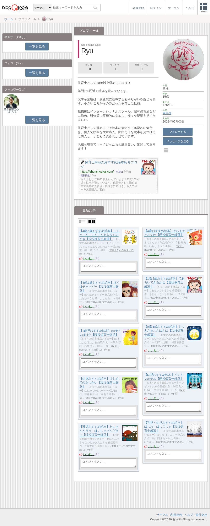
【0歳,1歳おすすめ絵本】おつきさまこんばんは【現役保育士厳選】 (164, 330)
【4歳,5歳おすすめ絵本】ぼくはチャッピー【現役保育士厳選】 (99, 286)
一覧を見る (37, 46)
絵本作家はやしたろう (11, 110)
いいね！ (89, 258)
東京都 (167, 113)
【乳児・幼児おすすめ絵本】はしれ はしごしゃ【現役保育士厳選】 (163, 426)
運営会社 (201, 514)
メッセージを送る (177, 141)
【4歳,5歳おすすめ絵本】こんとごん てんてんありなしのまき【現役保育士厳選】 (99, 235)
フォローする (177, 131)
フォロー (90, 68)
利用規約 (176, 514)
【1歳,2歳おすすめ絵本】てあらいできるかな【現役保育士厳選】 (164, 282)
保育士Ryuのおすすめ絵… (164, 298)
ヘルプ (188, 514)
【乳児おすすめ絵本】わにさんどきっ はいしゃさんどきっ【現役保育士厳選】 (99, 430)
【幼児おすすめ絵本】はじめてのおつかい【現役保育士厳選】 (99, 382)
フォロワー (116, 68)
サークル (162, 514)
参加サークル (141, 68)
